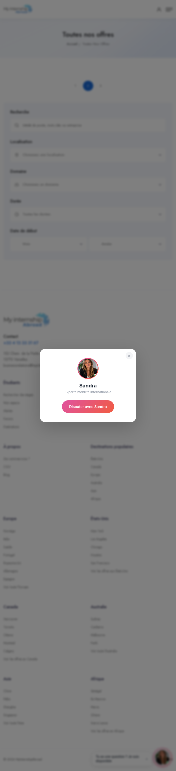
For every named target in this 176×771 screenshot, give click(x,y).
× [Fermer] (129, 355)
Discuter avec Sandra (88, 406)
